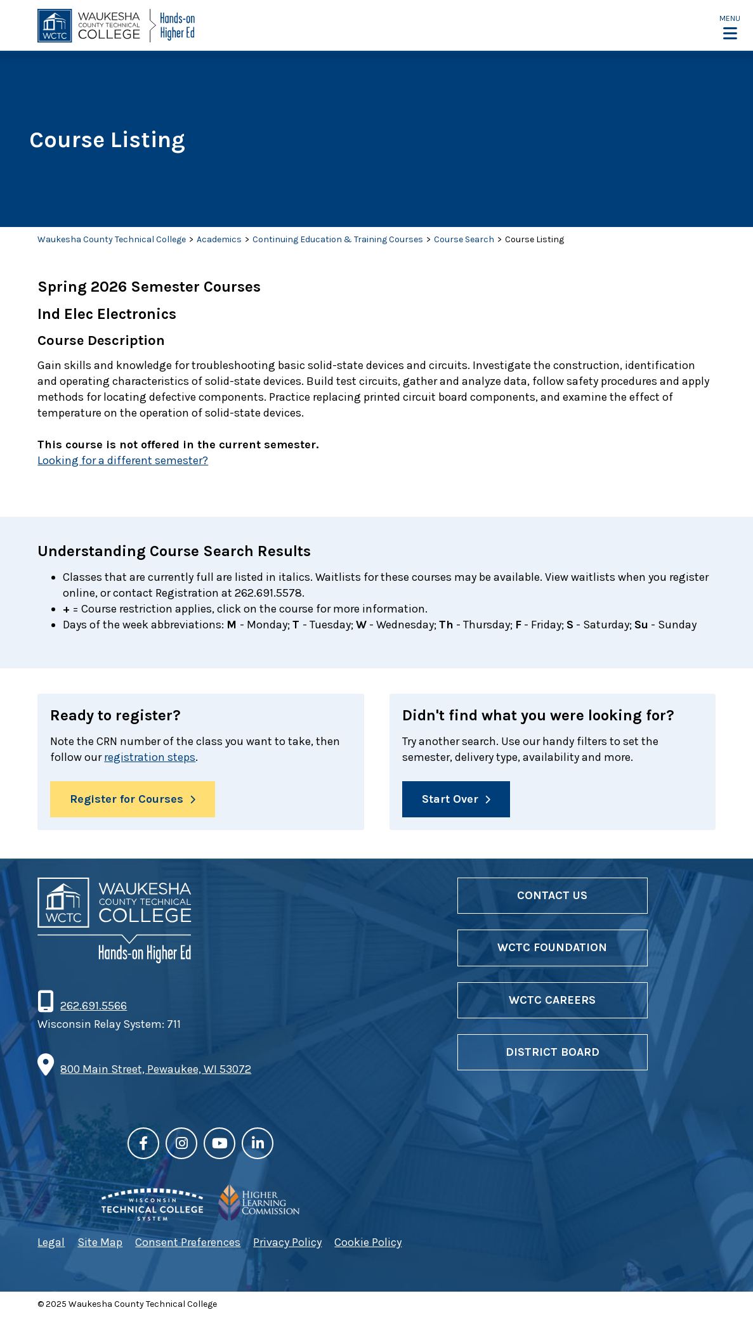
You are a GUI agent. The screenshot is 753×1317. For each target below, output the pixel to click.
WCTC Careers (552, 1000)
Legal (51, 1242)
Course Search (464, 239)
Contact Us (552, 895)
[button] (730, 26)
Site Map (99, 1242)
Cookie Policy (368, 1242)
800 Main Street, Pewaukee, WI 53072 (155, 1069)
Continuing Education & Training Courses (337, 239)
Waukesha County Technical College (111, 239)
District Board (552, 1052)
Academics (219, 239)
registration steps (149, 757)
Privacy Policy (287, 1242)
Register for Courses (126, 799)
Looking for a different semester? (122, 460)
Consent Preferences (187, 1242)
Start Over (450, 799)
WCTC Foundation (552, 948)
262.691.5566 (93, 1006)
